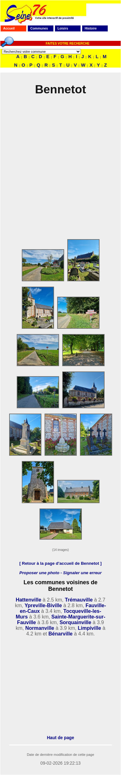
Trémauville (79, 599)
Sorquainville (75, 622)
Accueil (9, 28)
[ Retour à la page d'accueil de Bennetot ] (60, 563)
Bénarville (60, 633)
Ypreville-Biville (43, 605)
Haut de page (60, 737)
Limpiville (89, 628)
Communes (39, 28)
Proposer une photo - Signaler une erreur (60, 572)
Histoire (91, 28)
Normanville (39, 628)
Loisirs (62, 28)
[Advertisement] (59, 170)
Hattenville (28, 599)
